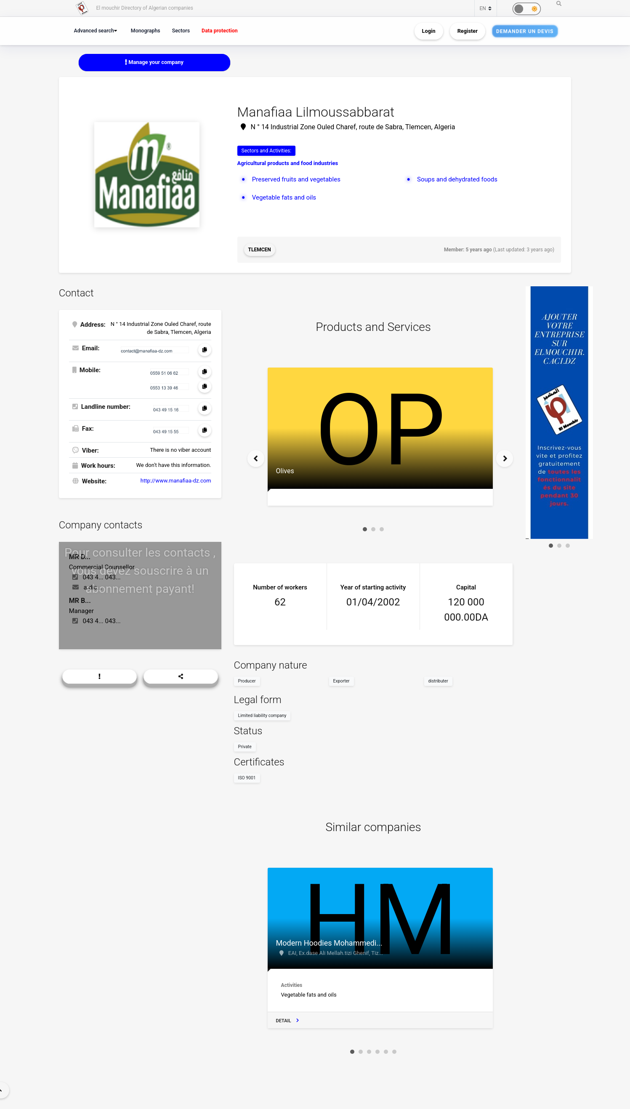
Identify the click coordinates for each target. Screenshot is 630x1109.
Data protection (220, 30)
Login (429, 31)
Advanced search (94, 30)
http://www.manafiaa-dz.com (176, 480)
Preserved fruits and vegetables (296, 179)
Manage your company (154, 62)
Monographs (145, 30)
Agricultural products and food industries (287, 163)
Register (467, 31)
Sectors (181, 30)
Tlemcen (259, 250)
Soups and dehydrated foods (457, 179)
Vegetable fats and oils (284, 197)
